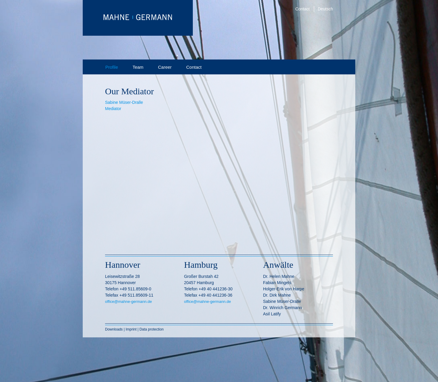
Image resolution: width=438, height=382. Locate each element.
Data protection (152, 329)
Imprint (131, 329)
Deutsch (325, 9)
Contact (302, 9)
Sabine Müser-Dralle (124, 102)
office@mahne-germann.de (128, 301)
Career (165, 67)
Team (137, 67)
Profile (111, 67)
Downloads (114, 329)
